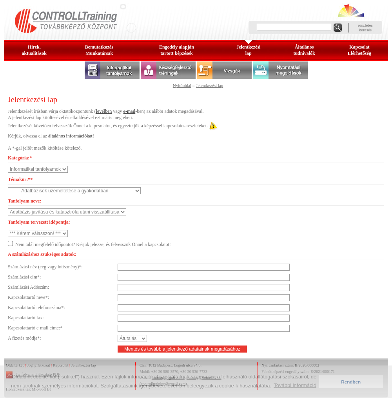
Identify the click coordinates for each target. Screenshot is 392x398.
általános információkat (70, 136)
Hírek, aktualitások (34, 50)
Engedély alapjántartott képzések (176, 50)
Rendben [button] (351, 381)
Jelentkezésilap (248, 50)
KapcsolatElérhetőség (359, 50)
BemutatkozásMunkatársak (99, 50)
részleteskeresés (365, 27)
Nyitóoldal (182, 85)
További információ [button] (295, 385)
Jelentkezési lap (209, 85)
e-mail (129, 111)
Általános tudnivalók (304, 50)
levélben (104, 111)
